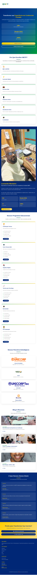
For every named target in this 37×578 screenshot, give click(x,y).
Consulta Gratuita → (18, 43)
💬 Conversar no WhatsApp (18, 534)
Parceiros (3, 554)
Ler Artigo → (4, 433)
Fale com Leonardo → (7, 211)
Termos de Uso (4, 561)
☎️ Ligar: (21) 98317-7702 (18, 537)
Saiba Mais (6, 261)
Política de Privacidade (5, 562)
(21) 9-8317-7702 (4, 568)
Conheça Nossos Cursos (18, 46)
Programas (3, 551)
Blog (2, 555)
